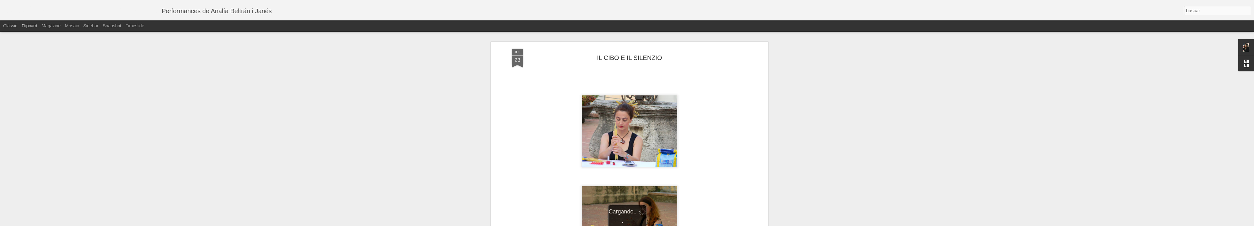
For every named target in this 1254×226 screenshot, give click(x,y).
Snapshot (112, 25)
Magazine (51, 25)
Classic (10, 25)
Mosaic (72, 25)
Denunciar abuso (672, 222)
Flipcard (29, 25)
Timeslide (135, 25)
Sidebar (90, 25)
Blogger (651, 222)
